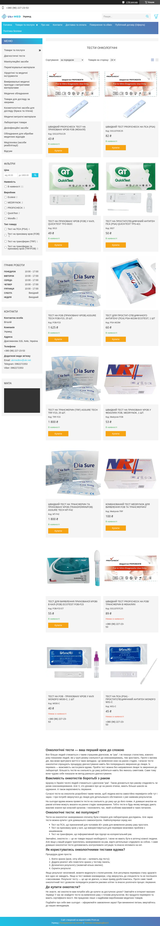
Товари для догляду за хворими (17, 101)
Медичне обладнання (16, 93)
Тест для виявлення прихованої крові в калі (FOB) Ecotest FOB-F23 (72, 603)
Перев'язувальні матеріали (19, 67)
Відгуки (8, 151)
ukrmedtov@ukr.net (21, 360)
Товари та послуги (24, 25)
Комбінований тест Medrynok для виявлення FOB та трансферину (128, 505)
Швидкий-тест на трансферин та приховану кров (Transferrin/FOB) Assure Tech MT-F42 (70, 507)
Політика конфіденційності (97, 923)
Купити (58, 150)
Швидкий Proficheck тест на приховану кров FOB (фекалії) (67, 128)
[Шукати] (147, 16)
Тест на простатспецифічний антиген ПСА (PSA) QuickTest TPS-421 (130, 222)
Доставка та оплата (76, 25)
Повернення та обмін (101, 25)
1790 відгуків (132, 2)
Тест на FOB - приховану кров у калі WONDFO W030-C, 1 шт (71, 698)
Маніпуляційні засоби (16, 61)
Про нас (45, 25)
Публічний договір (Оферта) (130, 25)
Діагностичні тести (14, 55)
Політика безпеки (12, 31)
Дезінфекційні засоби (16, 127)
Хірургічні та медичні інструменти (16, 74)
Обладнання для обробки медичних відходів (18, 135)
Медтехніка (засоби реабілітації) (15, 144)
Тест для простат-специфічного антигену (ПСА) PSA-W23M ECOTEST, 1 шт (130, 317)
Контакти (57, 25)
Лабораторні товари (15, 122)
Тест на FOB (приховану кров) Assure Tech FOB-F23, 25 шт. (72, 317)
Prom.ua (95, 920)
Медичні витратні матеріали (20, 116)
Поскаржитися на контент (71, 923)
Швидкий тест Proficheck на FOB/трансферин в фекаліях (127, 603)
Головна (7, 25)
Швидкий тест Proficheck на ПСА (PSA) (130, 126)
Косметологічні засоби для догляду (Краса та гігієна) (19, 109)
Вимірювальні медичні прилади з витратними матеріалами (17, 84)
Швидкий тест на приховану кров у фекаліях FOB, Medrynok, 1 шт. (128, 411)
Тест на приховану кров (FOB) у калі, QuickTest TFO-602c (71, 222)
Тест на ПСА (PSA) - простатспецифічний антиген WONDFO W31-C (130, 699)
